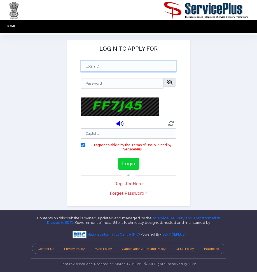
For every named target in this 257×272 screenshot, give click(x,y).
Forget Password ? (128, 193)
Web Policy (103, 249)
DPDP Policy (185, 249)
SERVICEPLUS (173, 234)
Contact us (46, 249)
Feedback (211, 249)
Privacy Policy (74, 249)
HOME (11, 26)
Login (128, 163)
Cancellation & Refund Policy (144, 249)
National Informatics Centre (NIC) (107, 234)
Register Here (129, 183)
